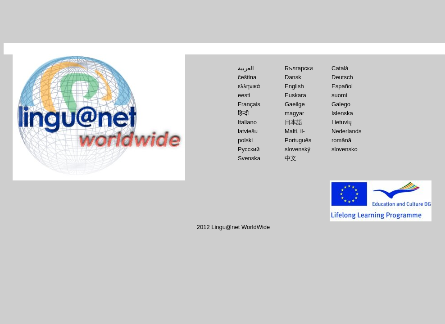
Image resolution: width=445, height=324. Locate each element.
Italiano (247, 122)
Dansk (293, 77)
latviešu (248, 131)
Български (299, 68)
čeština (247, 77)
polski (245, 140)
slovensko (344, 149)
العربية (246, 68)
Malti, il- (295, 131)
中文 (290, 158)
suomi (339, 95)
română (341, 140)
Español (342, 86)
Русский (248, 149)
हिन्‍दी (243, 113)
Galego (340, 104)
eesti (244, 95)
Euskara (295, 95)
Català (340, 68)
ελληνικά (249, 86)
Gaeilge (295, 104)
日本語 (293, 122)
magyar (294, 113)
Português (298, 140)
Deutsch (342, 77)
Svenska (249, 158)
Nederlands (346, 131)
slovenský (297, 149)
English (294, 86)
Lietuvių (341, 122)
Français (249, 104)
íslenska (342, 113)
